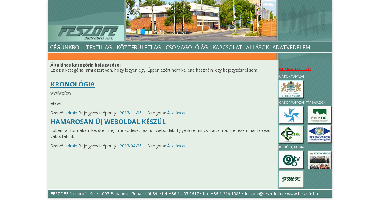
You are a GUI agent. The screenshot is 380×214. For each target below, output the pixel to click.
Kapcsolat (228, 47)
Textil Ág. (99, 47)
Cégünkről (65, 47)
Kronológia (72, 83)
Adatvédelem (291, 47)
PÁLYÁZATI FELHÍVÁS (295, 69)
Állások (257, 47)
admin (71, 113)
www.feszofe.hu (302, 193)
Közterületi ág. (139, 47)
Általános (176, 113)
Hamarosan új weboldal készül (108, 121)
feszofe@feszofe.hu (264, 193)
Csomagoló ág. (187, 47)
